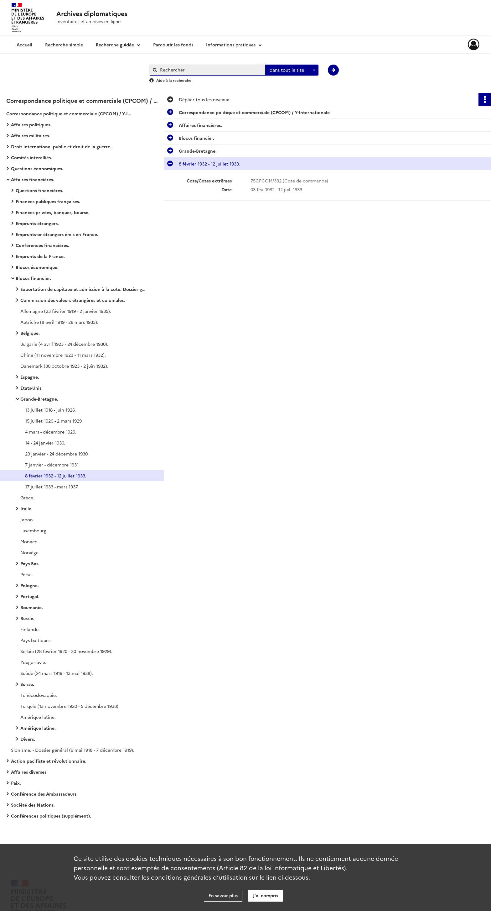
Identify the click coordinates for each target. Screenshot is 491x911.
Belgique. (30, 333)
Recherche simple (64, 44)
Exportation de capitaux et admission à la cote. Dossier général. (83, 289)
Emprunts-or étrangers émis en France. (57, 234)
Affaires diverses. (29, 772)
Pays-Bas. (29, 563)
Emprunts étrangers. (37, 223)
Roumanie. (31, 607)
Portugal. (29, 596)
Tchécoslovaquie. (38, 695)
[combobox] (291, 70)
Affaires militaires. (30, 135)
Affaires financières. (32, 179)
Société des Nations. (33, 805)
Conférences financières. (42, 245)
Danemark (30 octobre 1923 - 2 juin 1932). (64, 366)
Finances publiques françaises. (48, 201)
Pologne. (29, 585)
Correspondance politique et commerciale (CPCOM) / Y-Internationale (69, 113)
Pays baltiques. (36, 640)
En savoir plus (223, 895)
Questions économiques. (37, 168)
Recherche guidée (115, 44)
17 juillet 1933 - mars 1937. (52, 486)
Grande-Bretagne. (39, 399)
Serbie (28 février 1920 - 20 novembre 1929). (66, 651)
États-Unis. (31, 388)
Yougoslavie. (33, 662)
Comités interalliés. (31, 157)
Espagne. (29, 377)
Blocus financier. (33, 278)
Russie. (27, 618)
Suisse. (27, 684)
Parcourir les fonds (173, 44)
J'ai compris (265, 895)
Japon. (27, 519)
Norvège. (30, 552)
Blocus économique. (37, 267)
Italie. (26, 508)
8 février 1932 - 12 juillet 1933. (55, 475)
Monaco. (29, 541)
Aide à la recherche (173, 80)
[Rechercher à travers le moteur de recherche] (210, 69)
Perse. (26, 574)
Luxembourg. (34, 530)
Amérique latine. (38, 717)
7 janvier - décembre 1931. (52, 464)
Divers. (27, 739)
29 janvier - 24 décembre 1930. (57, 453)
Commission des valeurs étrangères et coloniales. (72, 300)
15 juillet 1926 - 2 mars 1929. (54, 421)
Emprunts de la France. (40, 256)
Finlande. (30, 629)
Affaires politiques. (31, 124)
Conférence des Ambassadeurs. (44, 794)
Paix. (16, 783)
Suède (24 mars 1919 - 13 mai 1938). (56, 673)
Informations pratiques (231, 44)
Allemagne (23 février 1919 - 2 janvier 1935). (65, 311)
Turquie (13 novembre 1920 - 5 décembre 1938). (70, 706)
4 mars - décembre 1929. (50, 432)
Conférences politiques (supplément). (51, 816)
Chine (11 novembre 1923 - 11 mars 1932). (63, 355)
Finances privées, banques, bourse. (53, 212)
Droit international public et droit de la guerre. (61, 146)
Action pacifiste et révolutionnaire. (48, 761)
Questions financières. (39, 190)
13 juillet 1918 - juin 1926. (50, 410)
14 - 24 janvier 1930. (45, 443)
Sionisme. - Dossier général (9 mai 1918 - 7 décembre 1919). (72, 750)
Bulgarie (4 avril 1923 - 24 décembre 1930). (64, 344)
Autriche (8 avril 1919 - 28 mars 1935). (59, 322)
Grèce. (27, 497)
